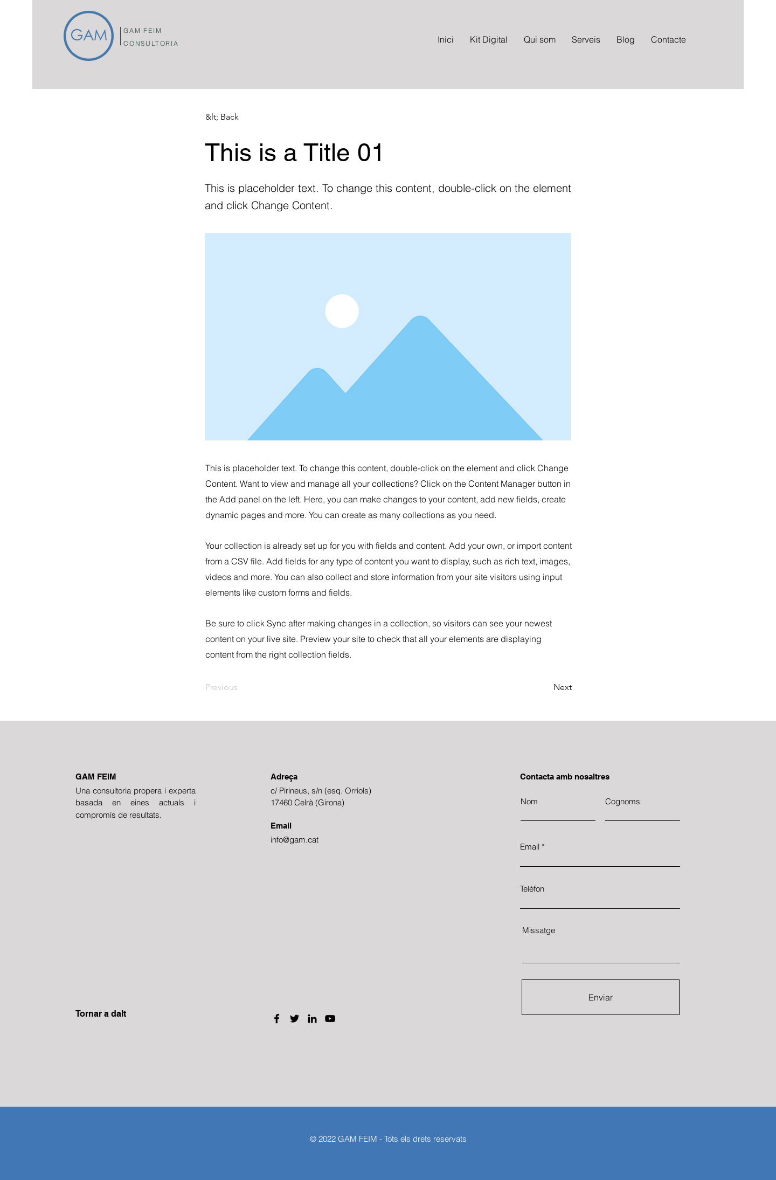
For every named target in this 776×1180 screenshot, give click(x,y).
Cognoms (622, 801)
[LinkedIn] (312, 1018)
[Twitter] (294, 1018)
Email (529, 847)
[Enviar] (601, 997)
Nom (529, 801)
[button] (240, 117)
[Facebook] (277, 1018)
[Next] (545, 687)
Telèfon (532, 889)
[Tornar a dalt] (113, 1014)
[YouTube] (330, 1018)
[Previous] (240, 687)
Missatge (538, 930)
